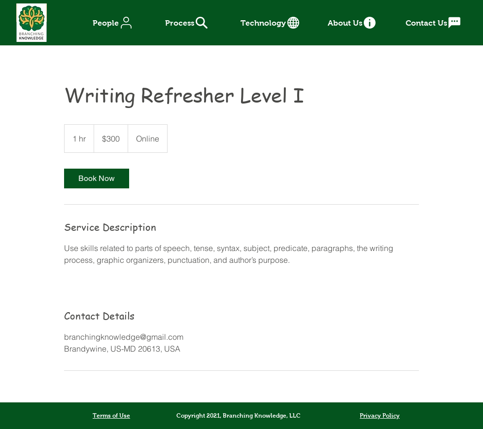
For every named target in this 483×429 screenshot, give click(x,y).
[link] (96, 178)
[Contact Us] (433, 23)
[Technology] (271, 23)
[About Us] (352, 23)
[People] (113, 23)
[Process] (186, 23)
